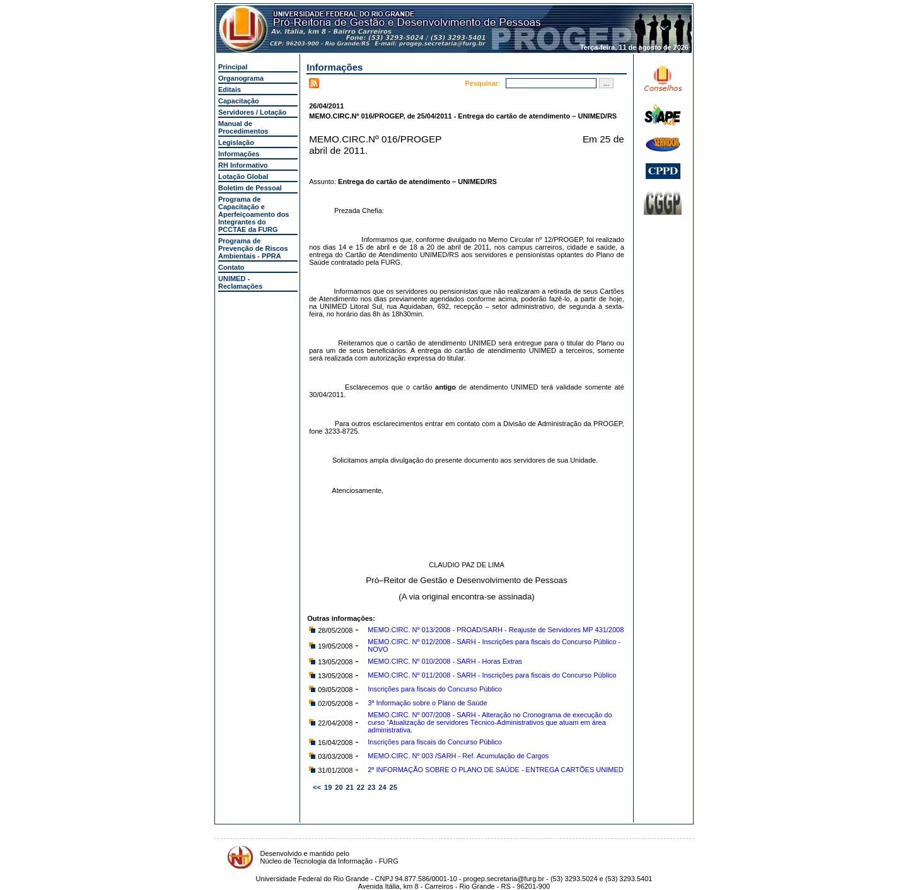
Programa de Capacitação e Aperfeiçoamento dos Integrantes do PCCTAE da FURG (253, 214)
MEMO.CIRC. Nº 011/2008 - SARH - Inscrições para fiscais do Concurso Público (492, 675)
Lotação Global (243, 176)
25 (393, 787)
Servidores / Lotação (252, 112)
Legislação (236, 142)
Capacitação (238, 101)
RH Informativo (243, 165)
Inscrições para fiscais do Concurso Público (435, 689)
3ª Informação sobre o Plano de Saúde (427, 703)
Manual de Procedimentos (243, 127)
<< (317, 787)
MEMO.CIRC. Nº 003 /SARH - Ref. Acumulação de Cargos (458, 756)
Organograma (241, 78)
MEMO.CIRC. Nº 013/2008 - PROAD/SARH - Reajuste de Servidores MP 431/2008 (496, 629)
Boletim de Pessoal (250, 188)
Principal (232, 67)
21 (350, 787)
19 (328, 787)
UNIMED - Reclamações (240, 282)
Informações (238, 154)
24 (382, 787)
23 (371, 787)
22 (360, 787)
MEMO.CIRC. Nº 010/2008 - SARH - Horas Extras (445, 661)
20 (338, 787)
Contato (231, 267)
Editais (229, 89)
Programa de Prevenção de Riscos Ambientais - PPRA (253, 248)
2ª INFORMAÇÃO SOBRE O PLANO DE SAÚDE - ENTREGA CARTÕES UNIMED (495, 769)
